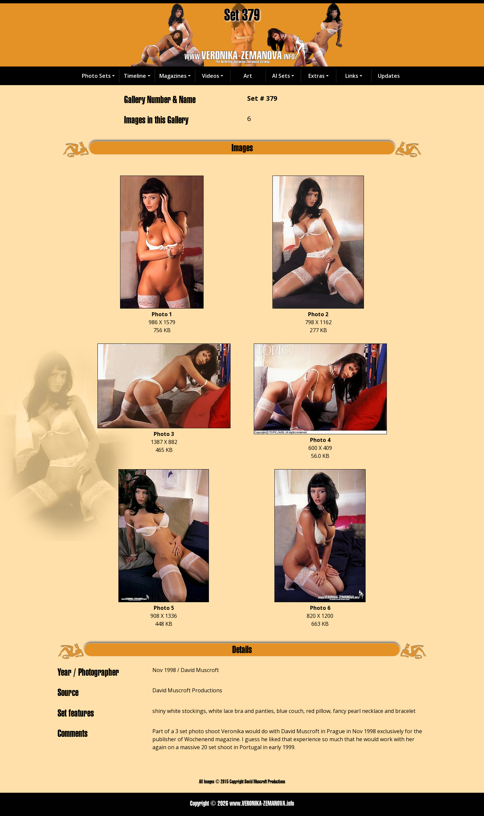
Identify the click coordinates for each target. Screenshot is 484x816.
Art (247, 75)
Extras (316, 75)
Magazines (173, 75)
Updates (389, 75)
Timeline (135, 75)
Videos (210, 75)
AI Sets (281, 75)
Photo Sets (96, 75)
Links (351, 75)
